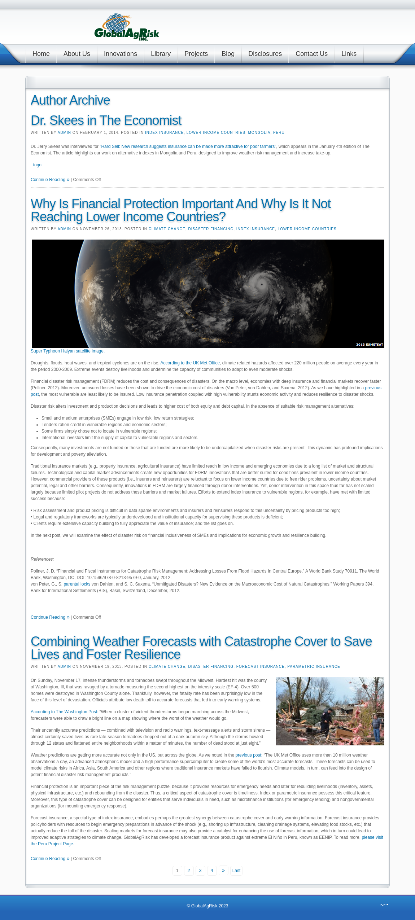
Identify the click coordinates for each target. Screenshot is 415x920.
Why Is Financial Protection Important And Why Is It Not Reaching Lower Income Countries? (181, 210)
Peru (279, 133)
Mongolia (259, 133)
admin (64, 133)
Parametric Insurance (313, 667)
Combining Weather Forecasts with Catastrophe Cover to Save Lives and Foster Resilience (201, 648)
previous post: (249, 755)
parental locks (77, 584)
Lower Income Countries (216, 133)
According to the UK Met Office (190, 362)
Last (236, 870)
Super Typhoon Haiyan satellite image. (68, 351)
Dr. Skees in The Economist (106, 120)
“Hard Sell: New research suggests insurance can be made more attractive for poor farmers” (188, 146)
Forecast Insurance (260, 667)
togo (37, 164)
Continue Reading (48, 179)
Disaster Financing (210, 229)
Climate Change (167, 229)
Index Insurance (164, 133)
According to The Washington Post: (65, 711)
